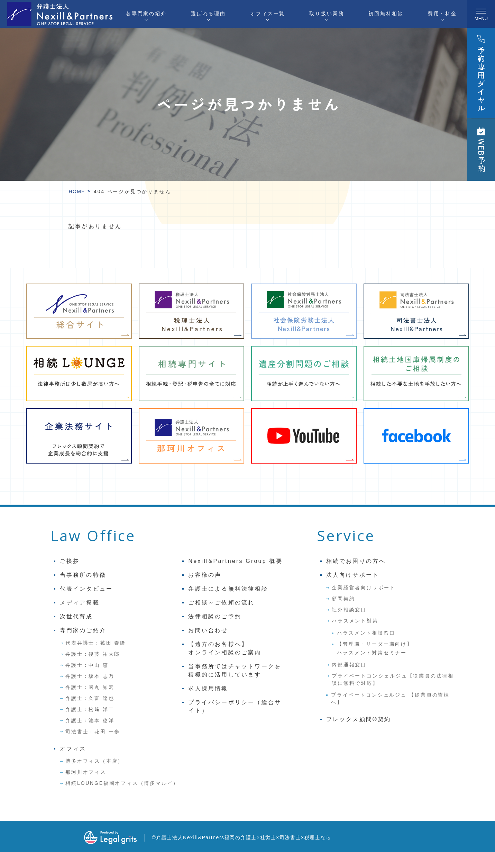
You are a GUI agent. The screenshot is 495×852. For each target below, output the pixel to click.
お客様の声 (204, 575)
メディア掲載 (80, 603)
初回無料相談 (385, 13)
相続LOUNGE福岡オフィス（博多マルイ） (122, 783)
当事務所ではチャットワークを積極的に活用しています (234, 670)
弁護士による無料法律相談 (228, 589)
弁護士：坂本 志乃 (89, 676)
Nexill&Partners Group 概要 (235, 561)
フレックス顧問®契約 (358, 719)
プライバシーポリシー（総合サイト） (234, 706)
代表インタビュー (86, 589)
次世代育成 (76, 616)
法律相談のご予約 (214, 616)
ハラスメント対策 (355, 621)
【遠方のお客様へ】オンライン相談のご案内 (224, 648)
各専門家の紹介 (146, 13)
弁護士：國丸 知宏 (89, 687)
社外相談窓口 (349, 609)
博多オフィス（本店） (94, 761)
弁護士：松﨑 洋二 (89, 709)
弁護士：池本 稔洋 (89, 720)
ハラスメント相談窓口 (366, 633)
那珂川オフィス (85, 772)
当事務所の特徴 (83, 575)
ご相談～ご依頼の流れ (221, 603)
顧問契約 (343, 598)
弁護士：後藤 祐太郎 (92, 654)
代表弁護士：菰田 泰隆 (95, 643)
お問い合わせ (208, 630)
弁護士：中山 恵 (86, 665)
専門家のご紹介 (83, 630)
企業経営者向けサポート (364, 587)
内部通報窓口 (349, 664)
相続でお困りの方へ (356, 561)
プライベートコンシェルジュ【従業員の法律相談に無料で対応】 (393, 679)
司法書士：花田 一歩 (92, 731)
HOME (77, 191)
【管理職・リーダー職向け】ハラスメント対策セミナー (374, 648)
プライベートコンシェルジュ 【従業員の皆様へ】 (390, 698)
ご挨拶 (70, 561)
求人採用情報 (208, 688)
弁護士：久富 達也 (89, 698)
